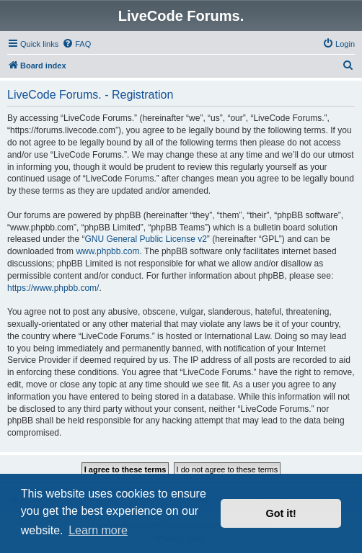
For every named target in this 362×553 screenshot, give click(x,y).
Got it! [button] (281, 513)
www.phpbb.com (107, 251)
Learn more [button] (98, 530)
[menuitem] (76, 44)
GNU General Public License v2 (145, 239)
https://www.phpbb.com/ (53, 288)
